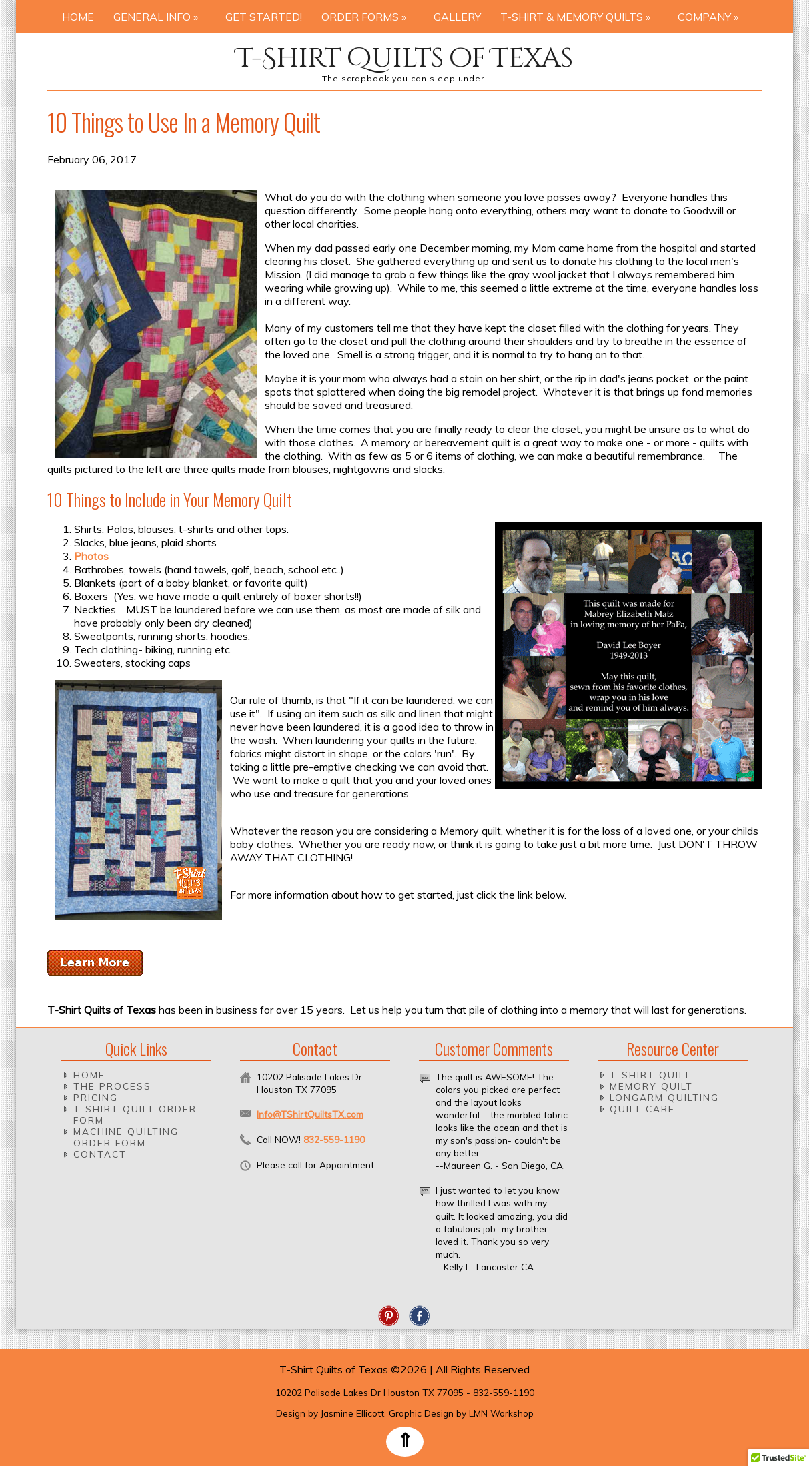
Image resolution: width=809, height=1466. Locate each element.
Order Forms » (367, 16)
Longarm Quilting (664, 1097)
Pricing (95, 1097)
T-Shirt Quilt (650, 1074)
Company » (712, 16)
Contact (100, 1154)
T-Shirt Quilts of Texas (404, 58)
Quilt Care (642, 1108)
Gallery (457, 16)
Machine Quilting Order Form (126, 1137)
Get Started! (263, 16)
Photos (91, 556)
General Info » (159, 16)
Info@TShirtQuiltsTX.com (310, 1114)
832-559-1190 (334, 1139)
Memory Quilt (651, 1086)
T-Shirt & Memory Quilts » (579, 16)
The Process (112, 1086)
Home (78, 16)
